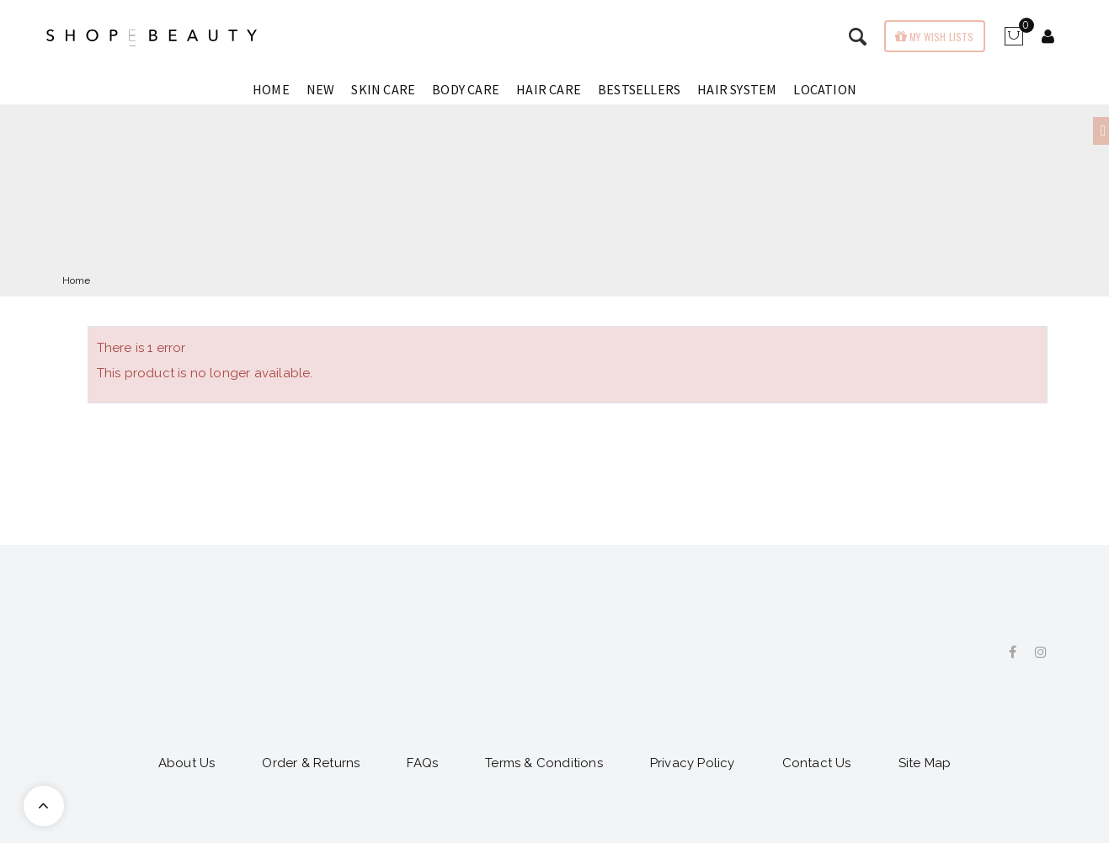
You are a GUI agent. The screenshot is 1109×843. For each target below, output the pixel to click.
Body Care (465, 89)
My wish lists (940, 36)
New (321, 89)
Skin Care (383, 89)
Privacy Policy (692, 763)
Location (824, 89)
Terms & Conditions (544, 763)
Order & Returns (311, 763)
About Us (187, 763)
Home (271, 89)
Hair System (736, 89)
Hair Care (548, 89)
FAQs (422, 763)
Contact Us (816, 763)
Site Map (925, 763)
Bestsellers (639, 89)
